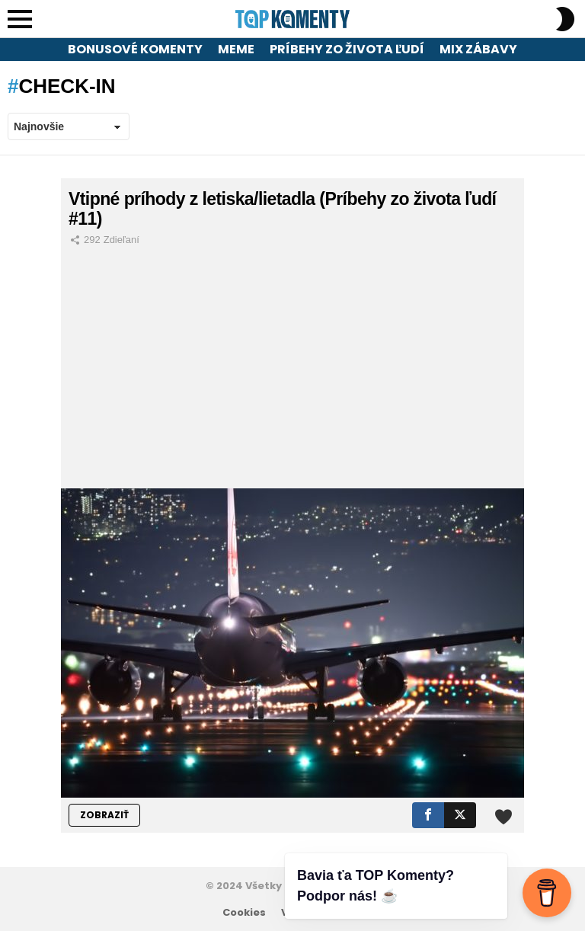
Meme (236, 49)
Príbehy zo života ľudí (347, 49)
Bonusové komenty (135, 49)
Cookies (244, 913)
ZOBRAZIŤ (104, 814)
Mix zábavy (478, 49)
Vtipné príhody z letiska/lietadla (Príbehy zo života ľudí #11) (282, 209)
